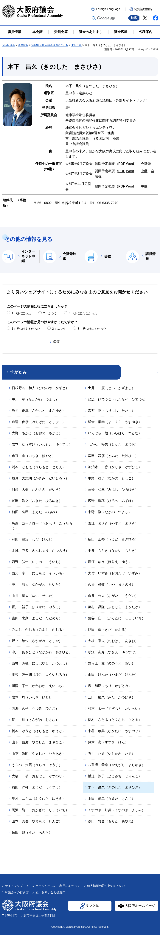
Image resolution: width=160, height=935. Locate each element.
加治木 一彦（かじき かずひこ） (115, 467)
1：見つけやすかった (26, 328)
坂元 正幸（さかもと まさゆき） (39, 411)
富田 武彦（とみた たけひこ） (113, 456)
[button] (108, 8)
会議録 (146, 164)
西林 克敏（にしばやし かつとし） (40, 663)
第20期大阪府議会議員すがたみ (49, 45)
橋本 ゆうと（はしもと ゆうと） (39, 731)
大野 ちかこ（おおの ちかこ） (37, 433)
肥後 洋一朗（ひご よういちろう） (40, 674)
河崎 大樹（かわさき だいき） (37, 489)
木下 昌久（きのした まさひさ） (115, 787)
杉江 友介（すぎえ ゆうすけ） (113, 652)
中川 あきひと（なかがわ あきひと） (42, 652)
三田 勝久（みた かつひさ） (111, 697)
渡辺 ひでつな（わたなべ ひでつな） (118, 399)
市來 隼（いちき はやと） (33, 456)
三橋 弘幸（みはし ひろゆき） (113, 489)
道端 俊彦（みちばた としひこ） (39, 422)
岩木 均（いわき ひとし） (33, 697)
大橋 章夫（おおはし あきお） (113, 641)
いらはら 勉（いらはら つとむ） (115, 433)
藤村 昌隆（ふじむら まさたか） (115, 607)
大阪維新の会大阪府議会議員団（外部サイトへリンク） (107, 100)
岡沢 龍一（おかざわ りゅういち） (40, 810)
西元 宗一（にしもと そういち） (39, 573)
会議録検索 (69, 256)
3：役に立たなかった (83, 313)
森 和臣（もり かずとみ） (110, 686)
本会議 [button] (37, 32)
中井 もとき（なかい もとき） (113, 550)
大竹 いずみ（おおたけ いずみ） (115, 573)
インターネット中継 (28, 256)
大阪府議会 (8, 45)
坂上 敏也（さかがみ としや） (37, 641)
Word (130, 164)
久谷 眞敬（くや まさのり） (111, 584)
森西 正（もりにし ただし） (111, 411)
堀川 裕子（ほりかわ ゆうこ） (37, 607)
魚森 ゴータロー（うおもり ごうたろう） (42, 526)
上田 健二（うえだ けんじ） (111, 798)
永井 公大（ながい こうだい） (113, 596)
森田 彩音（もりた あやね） (111, 821)
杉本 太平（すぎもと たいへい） (115, 708)
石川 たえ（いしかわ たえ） (111, 754)
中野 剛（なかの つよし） (110, 512)
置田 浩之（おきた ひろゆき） (37, 501)
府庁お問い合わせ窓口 (50, 892)
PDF (121, 164)
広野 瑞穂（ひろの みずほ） (111, 501)
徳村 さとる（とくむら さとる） (115, 720)
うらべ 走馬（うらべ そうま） (37, 765)
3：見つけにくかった (92, 328)
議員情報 (23, 45)
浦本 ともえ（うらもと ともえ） (39, 467)
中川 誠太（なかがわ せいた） (37, 584)
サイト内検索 (94, 18)
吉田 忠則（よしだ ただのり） (37, 618)
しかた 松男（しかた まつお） (113, 444)
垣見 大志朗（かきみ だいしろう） (40, 478)
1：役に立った (21, 313)
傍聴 (107, 256)
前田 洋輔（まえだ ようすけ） (37, 787)
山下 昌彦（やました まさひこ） (39, 742)
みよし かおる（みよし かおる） (39, 630)
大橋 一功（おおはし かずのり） (39, 776)
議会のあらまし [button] (90, 32)
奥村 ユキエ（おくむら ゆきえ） (39, 798)
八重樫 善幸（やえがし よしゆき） (116, 765)
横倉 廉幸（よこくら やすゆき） (115, 422)
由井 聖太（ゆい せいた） (33, 596)
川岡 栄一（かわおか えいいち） (39, 686)
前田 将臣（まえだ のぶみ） (35, 512)
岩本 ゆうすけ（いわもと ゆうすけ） (42, 444)
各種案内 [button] (145, 32)
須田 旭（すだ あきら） (32, 832)
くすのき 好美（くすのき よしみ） (116, 810)
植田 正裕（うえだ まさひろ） (113, 539)
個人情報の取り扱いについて (106, 885)
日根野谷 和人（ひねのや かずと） (40, 388)
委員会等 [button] (61, 32)
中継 (144, 171)
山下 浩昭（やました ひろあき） (39, 754)
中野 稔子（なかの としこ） (111, 478)
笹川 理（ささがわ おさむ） (35, 720)
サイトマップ (14, 885)
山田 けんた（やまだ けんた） (113, 674)
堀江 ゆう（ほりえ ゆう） (110, 562)
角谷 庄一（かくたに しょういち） (116, 618)
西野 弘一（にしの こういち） (37, 562)
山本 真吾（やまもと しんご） (37, 821)
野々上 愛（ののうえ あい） (111, 663)
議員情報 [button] (14, 32)
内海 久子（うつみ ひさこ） (35, 708)
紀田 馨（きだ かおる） (108, 630)
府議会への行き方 (17, 892)
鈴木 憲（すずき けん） (108, 742)
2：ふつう (50, 313)
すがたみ (76, 45)
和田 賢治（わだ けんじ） (33, 539)
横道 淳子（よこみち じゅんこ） (115, 776)
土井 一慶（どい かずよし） (111, 388)
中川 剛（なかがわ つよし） (35, 399)
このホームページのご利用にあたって (54, 885)
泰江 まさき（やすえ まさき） (113, 523)
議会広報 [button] (121, 32)
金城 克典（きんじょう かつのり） (40, 550)
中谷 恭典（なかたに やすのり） (115, 731)
